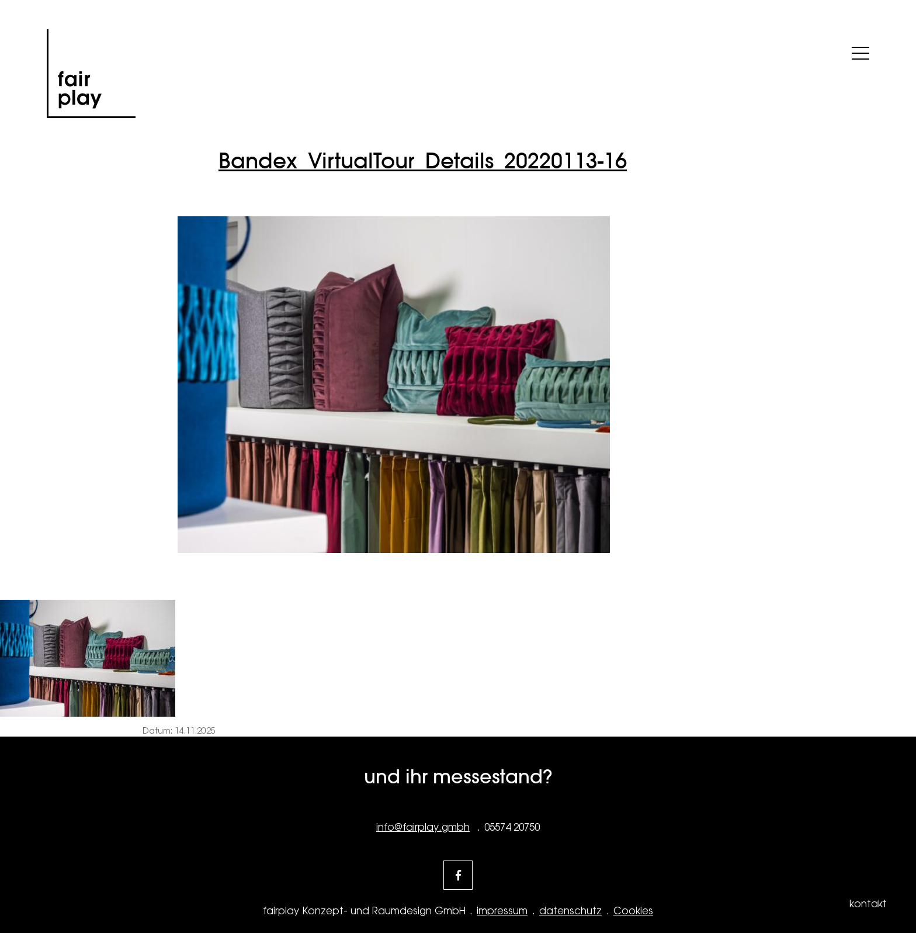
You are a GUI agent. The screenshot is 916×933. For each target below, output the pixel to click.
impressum (502, 911)
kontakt (868, 904)
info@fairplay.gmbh (423, 827)
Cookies (633, 911)
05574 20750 (512, 827)
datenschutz (570, 911)
